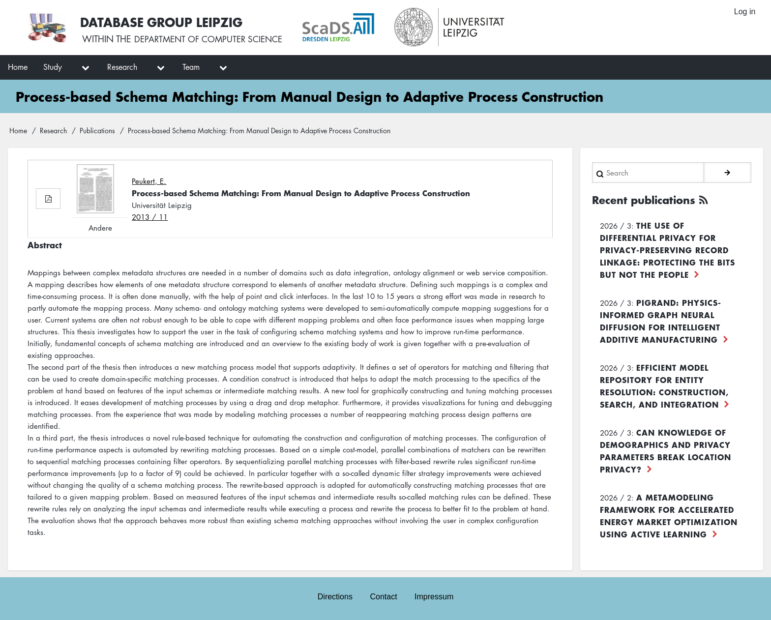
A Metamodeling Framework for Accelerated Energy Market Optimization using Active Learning (669, 514)
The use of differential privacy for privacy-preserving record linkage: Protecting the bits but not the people (667, 248)
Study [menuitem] (52, 66)
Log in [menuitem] (744, 12)
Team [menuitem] (191, 66)
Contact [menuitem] (383, 596)
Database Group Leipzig (163, 21)
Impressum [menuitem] (434, 596)
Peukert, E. (149, 181)
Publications (97, 130)
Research (53, 130)
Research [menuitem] (122, 66)
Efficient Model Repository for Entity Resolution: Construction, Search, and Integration (664, 384)
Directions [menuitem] (334, 596)
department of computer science (213, 39)
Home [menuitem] (18, 66)
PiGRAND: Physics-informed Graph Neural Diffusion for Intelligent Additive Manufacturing (660, 319)
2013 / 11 (150, 217)
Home (18, 130)
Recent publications (647, 199)
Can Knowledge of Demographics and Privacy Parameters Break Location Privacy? (665, 449)
